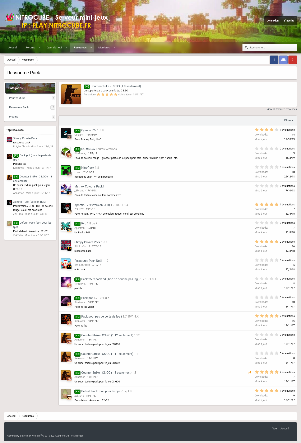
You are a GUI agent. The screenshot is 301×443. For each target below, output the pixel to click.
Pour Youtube (17, 98)
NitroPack (87, 167)
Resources (80, 47)
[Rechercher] (273, 47)
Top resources (15, 130)
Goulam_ (79, 134)
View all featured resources (282, 109)
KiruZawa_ (80, 153)
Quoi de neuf (54, 47)
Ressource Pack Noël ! (88, 260)
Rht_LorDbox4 (82, 246)
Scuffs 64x (88, 149)
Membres (104, 47)
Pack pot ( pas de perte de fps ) (101, 316)
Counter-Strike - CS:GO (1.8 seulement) (112, 86)
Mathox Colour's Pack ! (89, 186)
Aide (274, 428)
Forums (30, 47)
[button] (39, 47)
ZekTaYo (79, 209)
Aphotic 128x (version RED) (29, 201)
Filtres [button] (287, 120)
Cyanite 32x (89, 130)
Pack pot (87, 298)
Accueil (12, 47)
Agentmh (79, 228)
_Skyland (79, 190)
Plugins (13, 116)
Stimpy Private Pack (25, 138)
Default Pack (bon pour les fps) (101, 391)
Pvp (83, 223)
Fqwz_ (78, 172)
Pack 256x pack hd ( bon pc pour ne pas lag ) (110, 279)
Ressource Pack (19, 107)
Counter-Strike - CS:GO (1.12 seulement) (107, 335)
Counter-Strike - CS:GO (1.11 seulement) (107, 354)
